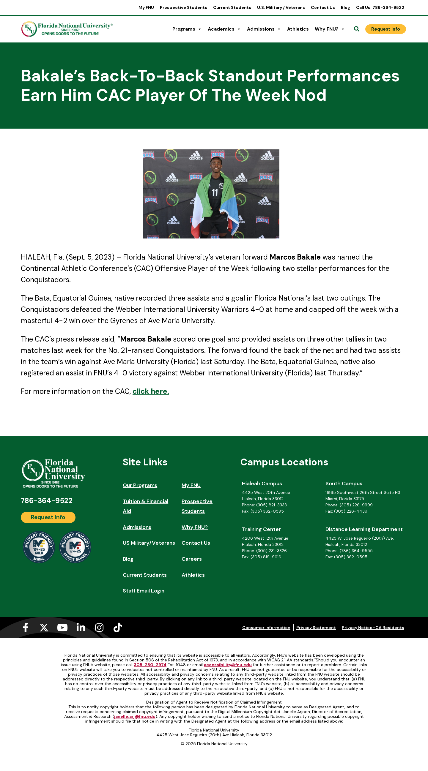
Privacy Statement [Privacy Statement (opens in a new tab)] (316, 627)
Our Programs (140, 485)
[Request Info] (385, 29)
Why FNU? (330, 29)
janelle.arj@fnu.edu (134, 716)
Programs (187, 29)
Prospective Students (183, 7)
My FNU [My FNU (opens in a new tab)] (146, 7)
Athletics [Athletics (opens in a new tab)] (298, 29)
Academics (224, 29)
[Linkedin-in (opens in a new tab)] (81, 627)
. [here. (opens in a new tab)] (159, 391)
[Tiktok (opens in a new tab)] (117, 627)
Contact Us (323, 7)
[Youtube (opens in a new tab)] (62, 627)
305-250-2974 (150, 664)
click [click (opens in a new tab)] (141, 391)
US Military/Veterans (149, 542)
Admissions (264, 29)
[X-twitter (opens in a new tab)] (44, 627)
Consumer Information (266, 627)
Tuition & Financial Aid (145, 506)
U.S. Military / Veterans (281, 7)
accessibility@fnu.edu (228, 664)
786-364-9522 (47, 500)
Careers (192, 559)
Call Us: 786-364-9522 (380, 7)
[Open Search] (356, 29)
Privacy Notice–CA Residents (373, 627)
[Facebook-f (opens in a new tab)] (25, 627)
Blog (345, 7)
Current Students (232, 7)
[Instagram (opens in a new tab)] (99, 627)
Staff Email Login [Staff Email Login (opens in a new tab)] (143, 590)
